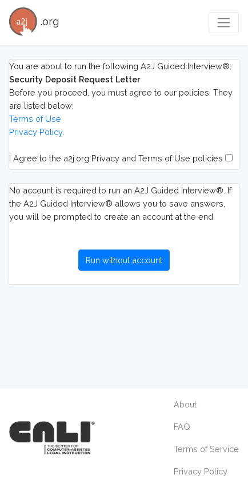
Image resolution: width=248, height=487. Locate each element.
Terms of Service (206, 449)
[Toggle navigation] (224, 22)
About (185, 404)
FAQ (182, 426)
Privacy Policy (35, 132)
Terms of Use (35, 119)
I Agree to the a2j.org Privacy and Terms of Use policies (121, 158)
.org (34, 22)
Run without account (124, 260)
